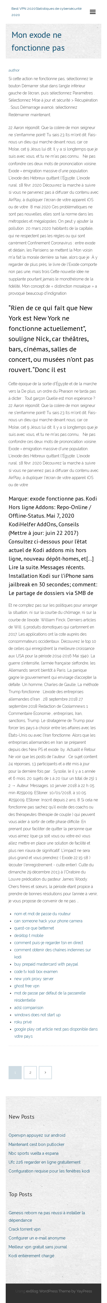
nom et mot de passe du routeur (42, 913)
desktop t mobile (28, 935)
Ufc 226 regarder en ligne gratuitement (44, 1162)
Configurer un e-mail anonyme (37, 1238)
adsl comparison (28, 1007)
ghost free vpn (26, 986)
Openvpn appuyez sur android (37, 1135)
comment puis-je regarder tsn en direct (48, 942)
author (14, 70)
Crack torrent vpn (25, 1229)
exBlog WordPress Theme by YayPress (59, 1291)
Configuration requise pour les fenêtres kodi (49, 1171)
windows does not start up (37, 1015)
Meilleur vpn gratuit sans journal (38, 1247)
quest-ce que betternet (34, 928)
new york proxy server (34, 978)
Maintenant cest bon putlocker (36, 1144)
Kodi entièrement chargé (31, 1255)
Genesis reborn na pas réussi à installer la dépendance (47, 1216)
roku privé (23, 1022)
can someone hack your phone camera (48, 921)
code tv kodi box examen (36, 971)
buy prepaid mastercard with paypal (46, 964)
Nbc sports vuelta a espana (33, 1153)
